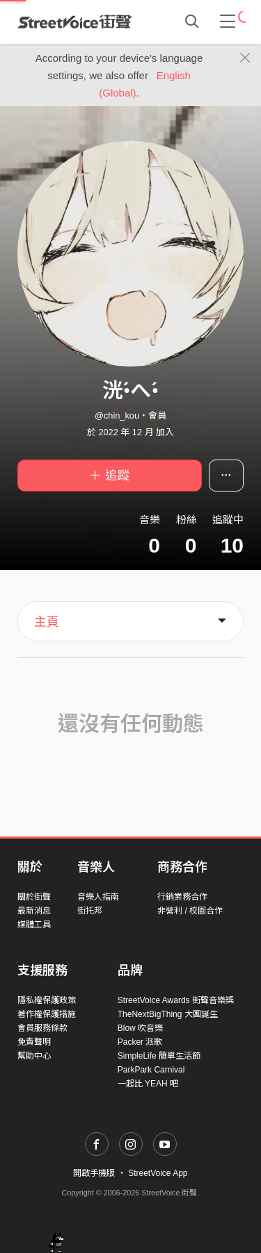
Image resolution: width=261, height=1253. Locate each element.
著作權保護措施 (46, 1014)
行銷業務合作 (182, 897)
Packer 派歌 (140, 1042)
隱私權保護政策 (46, 1000)
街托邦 (89, 911)
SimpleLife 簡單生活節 (159, 1056)
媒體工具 (34, 925)
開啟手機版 (94, 1173)
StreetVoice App (157, 1173)
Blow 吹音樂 (140, 1028)
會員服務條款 (42, 1028)
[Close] (245, 58)
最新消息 (34, 911)
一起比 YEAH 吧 (148, 1083)
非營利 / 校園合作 (190, 911)
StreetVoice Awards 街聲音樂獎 (176, 1000)
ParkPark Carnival (151, 1070)
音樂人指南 (98, 897)
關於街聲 (34, 897)
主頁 (46, 622)
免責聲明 (34, 1042)
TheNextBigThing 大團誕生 (168, 1014)
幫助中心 (34, 1056)
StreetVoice (74, 21)
